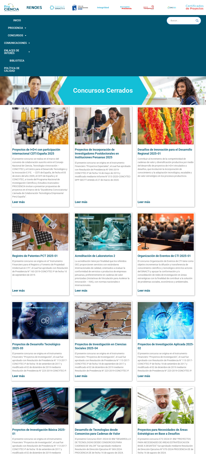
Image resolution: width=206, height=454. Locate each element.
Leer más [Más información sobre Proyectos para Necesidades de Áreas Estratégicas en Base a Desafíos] (144, 418)
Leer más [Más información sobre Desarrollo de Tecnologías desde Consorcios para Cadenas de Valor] (81, 418)
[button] (34, 20)
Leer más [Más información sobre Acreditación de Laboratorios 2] (81, 247)
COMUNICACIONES (85, 20)
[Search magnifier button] (197, 20)
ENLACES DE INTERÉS (117, 20)
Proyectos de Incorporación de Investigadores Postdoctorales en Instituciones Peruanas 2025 (97, 110)
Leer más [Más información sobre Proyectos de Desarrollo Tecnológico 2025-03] (18, 333)
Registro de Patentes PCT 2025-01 (35, 213)
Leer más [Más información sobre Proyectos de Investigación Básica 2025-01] (18, 418)
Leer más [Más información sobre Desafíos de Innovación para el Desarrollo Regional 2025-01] (144, 159)
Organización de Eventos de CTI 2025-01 (164, 213)
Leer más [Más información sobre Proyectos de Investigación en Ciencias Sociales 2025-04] (81, 333)
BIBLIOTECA (144, 20)
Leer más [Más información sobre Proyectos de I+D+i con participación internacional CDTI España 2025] (18, 159)
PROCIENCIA (35, 20)
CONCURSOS (58, 20)
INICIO (17, 20)
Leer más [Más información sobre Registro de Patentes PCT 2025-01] (18, 247)
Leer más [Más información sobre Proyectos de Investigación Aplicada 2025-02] (144, 333)
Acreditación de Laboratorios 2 (95, 213)
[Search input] (182, 20)
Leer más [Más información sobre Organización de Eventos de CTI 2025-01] (144, 247)
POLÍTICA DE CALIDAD (82, 27)
